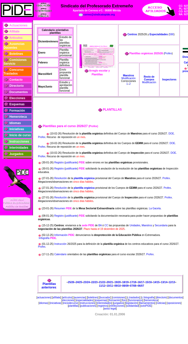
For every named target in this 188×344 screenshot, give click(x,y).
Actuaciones (18, 25)
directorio (161, 297)
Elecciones (17, 98)
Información (60, 235)
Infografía (44, 238)
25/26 (71, 282)
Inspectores (169, 79)
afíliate (56, 297)
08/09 (125, 285)
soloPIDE (146, 305)
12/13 (172, 282)
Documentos (18, 92)
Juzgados (16, 154)
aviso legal (110, 308)
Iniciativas (16, 129)
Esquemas (17, 104)
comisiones (118, 297)
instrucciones (87, 303)
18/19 (125, 282)
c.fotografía (148, 297)
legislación (132, 303)
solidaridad (132, 305)
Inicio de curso (20, 135)
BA (100, 225)
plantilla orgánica (84, 178)
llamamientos (147, 303)
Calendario (60, 254)
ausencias (80, 297)
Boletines (16, 54)
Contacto (16, 79)
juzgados (119, 303)
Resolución (60, 178)
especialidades (84, 300)
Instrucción (60, 244)
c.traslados (133, 297)
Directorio (16, 86)
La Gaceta (155, 208)
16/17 (141, 282)
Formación (17, 110)
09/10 (118, 285)
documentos (176, 297)
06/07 (141, 285)
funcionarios (135, 300)
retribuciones (117, 305)
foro (124, 300)
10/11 (110, 285)
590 (172, 34)
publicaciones (88, 305)
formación (114, 300)
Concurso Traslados (14, 71)
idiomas (43, 303)
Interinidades (18, 147)
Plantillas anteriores (49, 285)
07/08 (133, 285)
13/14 (164, 282)
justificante (71, 162)
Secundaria (161, 225)
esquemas (101, 300)
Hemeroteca (18, 116)
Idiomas (15, 123)
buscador (105, 297)
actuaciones (44, 297)
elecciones (68, 300)
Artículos (16, 38)
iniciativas (55, 303)
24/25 (79, 282)
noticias (161, 303)
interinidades (104, 303)
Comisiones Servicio (15, 61)
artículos (67, 297)
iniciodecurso (70, 303)
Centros (132, 34)
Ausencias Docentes (14, 45)
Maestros (128, 75)
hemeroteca (151, 300)
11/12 (102, 285)
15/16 (148, 282)
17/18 (133, 282)
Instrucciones (19, 141)
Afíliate (14, 31)
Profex (168, 53)
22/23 (94, 282)
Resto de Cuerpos (149, 78)
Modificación (128, 78)
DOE (171, 133)
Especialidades (158, 34)
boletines (93, 297)
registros (103, 305)
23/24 (86, 282)
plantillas (74, 305)
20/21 (110, 282)
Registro (59, 162)
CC (106, 225)
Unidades (134, 225)
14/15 (156, 282)
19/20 (118, 282)
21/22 (102, 282)
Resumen (59, 208)
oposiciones (174, 303)
